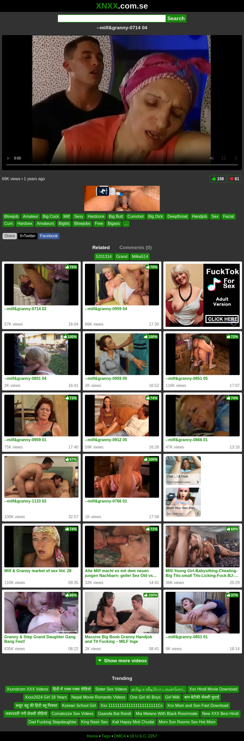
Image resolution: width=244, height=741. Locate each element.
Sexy (78, 216)
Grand (121, 256)
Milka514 (140, 256)
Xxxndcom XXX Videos (27, 689)
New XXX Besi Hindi (220, 713)
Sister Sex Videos (111, 689)
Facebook (49, 236)
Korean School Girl (79, 705)
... (126, 223)
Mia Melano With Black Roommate (166, 713)
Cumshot (136, 216)
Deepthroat (178, 216)
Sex (215, 216)
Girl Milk (172, 697)
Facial (228, 216)
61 (234, 179)
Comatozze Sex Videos (73, 713)
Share (9, 236)
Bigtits (64, 223)
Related (101, 247)
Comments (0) (135, 247)
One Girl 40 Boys (145, 697)
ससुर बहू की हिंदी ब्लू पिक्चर (36, 705)
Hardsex (25, 223)
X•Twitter (28, 236)
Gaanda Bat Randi (114, 713)
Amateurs (45, 223)
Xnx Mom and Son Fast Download (197, 705)
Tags (106, 736)
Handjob (199, 216)
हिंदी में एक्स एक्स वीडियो (72, 689)
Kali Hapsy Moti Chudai (133, 722)
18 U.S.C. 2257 (143, 736)
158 (218, 179)
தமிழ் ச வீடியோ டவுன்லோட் (158, 689)
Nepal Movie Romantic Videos (98, 697)
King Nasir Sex (94, 722)
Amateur (30, 216)
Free (99, 223)
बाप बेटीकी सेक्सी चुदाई (201, 697)
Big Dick (155, 216)
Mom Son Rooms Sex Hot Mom (187, 722)
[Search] (111, 18)
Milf (67, 216)
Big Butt (116, 216)
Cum (8, 223)
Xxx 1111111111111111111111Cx (132, 705)
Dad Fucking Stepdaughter (52, 722)
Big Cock (51, 216)
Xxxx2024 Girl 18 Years (46, 697)
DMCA (120, 736)
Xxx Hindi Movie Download (213, 689)
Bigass (114, 223)
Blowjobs (82, 223)
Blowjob (11, 216)
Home (92, 736)
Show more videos (122, 660)
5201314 (104, 256)
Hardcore (96, 216)
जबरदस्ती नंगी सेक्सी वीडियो (26, 713)
